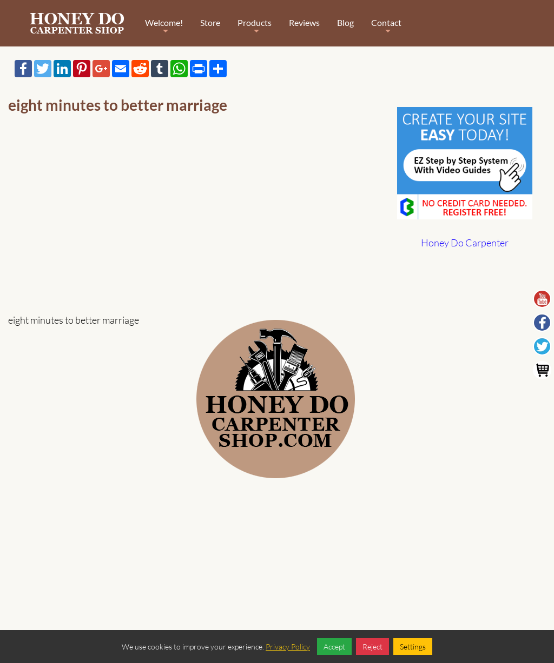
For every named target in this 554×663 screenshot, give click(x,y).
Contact (386, 30)
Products (255, 30)
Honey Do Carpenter (465, 243)
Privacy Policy (288, 646)
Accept (334, 646)
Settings (413, 646)
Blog (345, 22)
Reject (372, 646)
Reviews (304, 22)
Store (210, 22)
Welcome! (164, 30)
